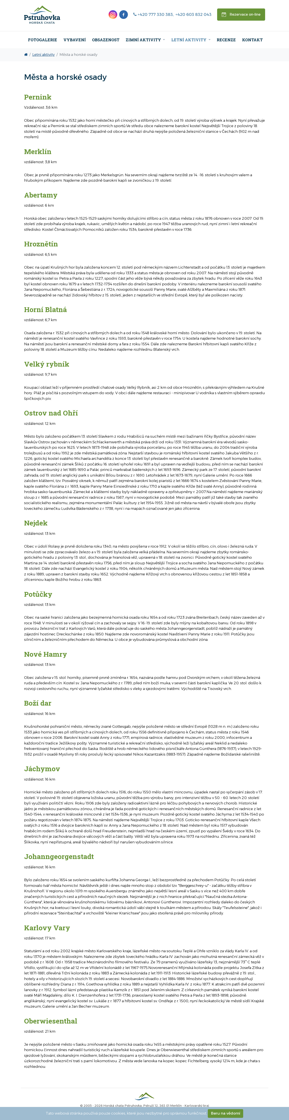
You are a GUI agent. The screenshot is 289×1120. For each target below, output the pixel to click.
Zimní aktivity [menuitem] (144, 39)
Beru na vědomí (225, 1113)
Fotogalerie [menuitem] (42, 39)
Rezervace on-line (241, 14)
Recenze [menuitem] (226, 39)
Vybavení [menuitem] (74, 39)
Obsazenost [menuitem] (105, 39)
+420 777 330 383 (153, 14)
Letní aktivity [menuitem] (189, 39)
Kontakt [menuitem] (252, 39)
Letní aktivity (43, 54)
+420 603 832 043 (193, 14)
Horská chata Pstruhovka (122, 1106)
